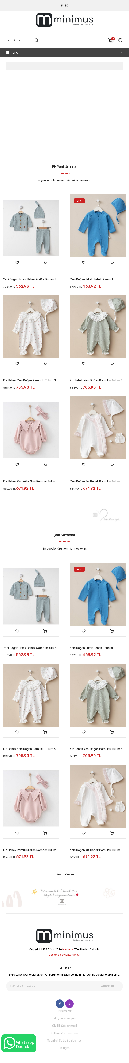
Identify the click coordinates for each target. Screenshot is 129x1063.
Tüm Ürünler (64, 874)
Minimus (67, 949)
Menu (12, 52)
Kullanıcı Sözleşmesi (64, 1033)
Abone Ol (108, 986)
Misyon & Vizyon (65, 1018)
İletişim (65, 1048)
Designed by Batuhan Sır (65, 954)
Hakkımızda (64, 1011)
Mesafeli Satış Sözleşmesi (64, 1040)
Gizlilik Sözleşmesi (64, 1026)
